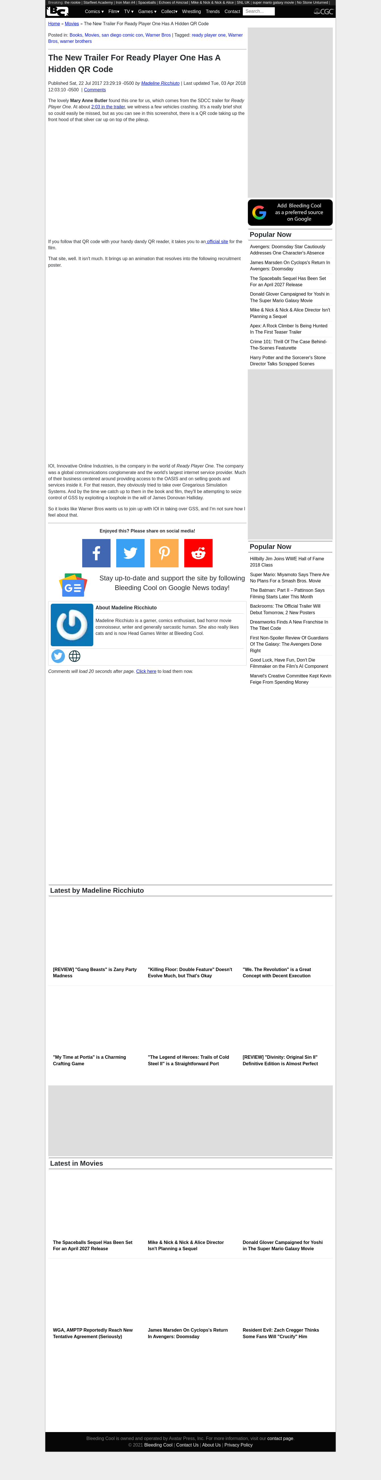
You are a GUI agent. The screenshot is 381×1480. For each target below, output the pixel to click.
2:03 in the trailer (108, 106)
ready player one (209, 35)
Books (76, 35)
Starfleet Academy (98, 2)
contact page (280, 1438)
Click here (146, 671)
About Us (211, 1445)
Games (147, 11)
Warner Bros (158, 35)
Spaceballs (147, 2)
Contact (232, 11)
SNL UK (243, 2)
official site (217, 241)
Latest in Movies (76, 1163)
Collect (169, 11)
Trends (213, 11)
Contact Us (187, 1445)
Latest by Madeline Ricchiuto (97, 890)
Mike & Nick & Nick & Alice (212, 2)
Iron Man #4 (125, 2)
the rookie (73, 2)
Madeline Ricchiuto (160, 83)
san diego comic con (122, 35)
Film (114, 11)
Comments (95, 89)
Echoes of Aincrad (173, 2)
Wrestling (191, 11)
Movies (92, 35)
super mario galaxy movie (273, 2)
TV (129, 11)
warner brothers (76, 41)
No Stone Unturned (312, 2)
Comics (94, 11)
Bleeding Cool (158, 1445)
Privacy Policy (239, 1445)
